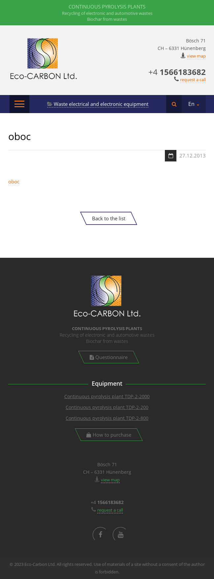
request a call (193, 80)
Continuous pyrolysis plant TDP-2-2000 (107, 396)
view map (196, 56)
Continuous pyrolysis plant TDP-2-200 (107, 407)
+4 (177, 72)
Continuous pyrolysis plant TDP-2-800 (107, 418)
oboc (13, 181)
